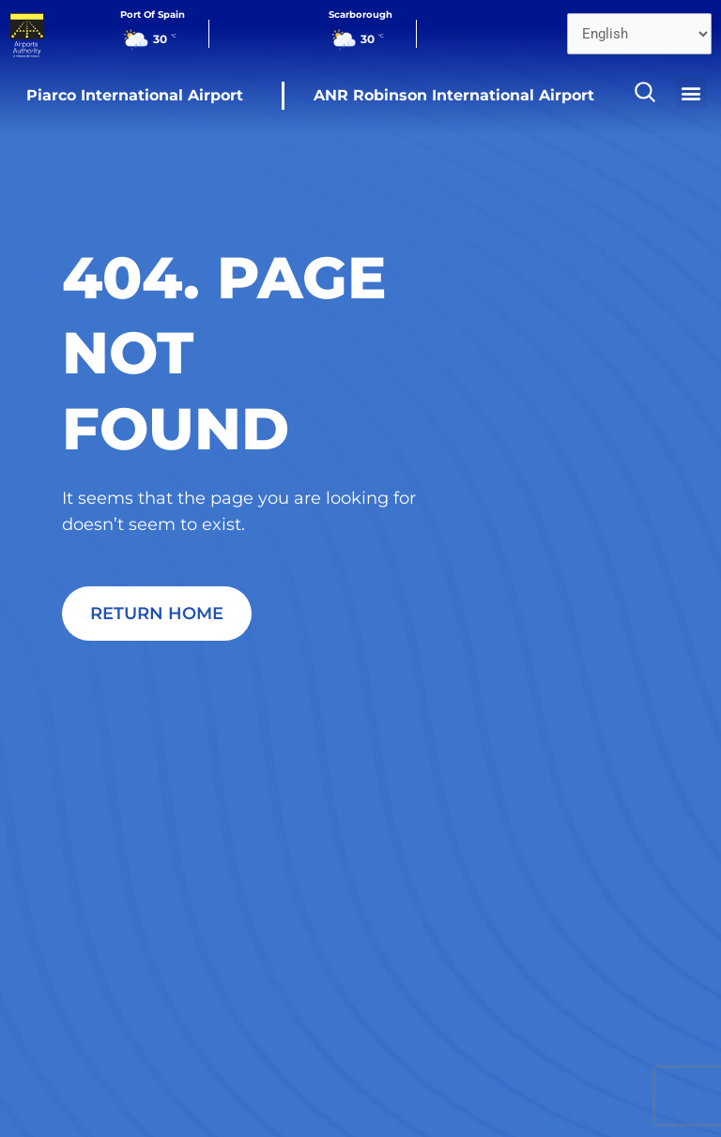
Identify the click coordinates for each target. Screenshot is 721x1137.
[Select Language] (639, 33)
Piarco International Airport (134, 95)
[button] (691, 92)
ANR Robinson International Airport (454, 95)
